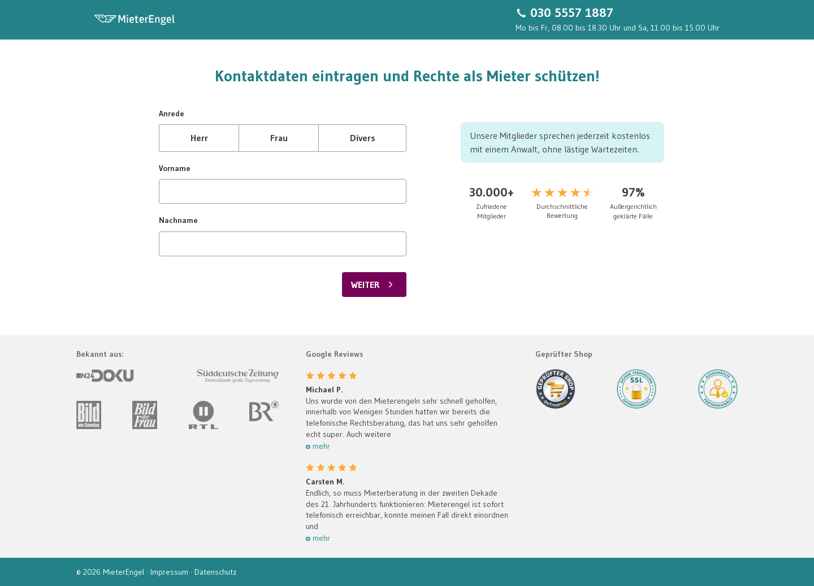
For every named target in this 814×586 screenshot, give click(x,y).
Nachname (178, 220)
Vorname (174, 168)
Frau (279, 137)
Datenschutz (215, 572)
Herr (199, 137)
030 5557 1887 (571, 13)
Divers (362, 137)
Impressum (170, 572)
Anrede (171, 113)
